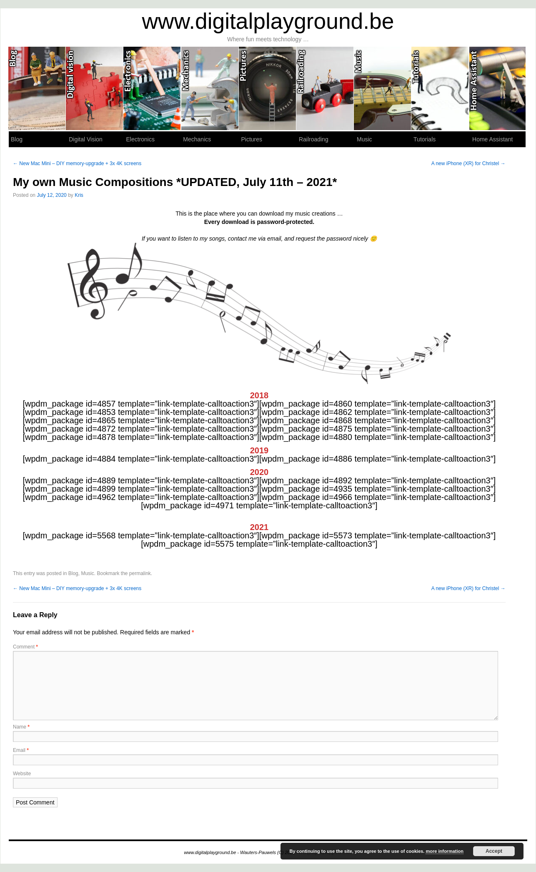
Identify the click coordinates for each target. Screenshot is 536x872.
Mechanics (210, 88)
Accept (494, 851)
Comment (25, 647)
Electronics (152, 88)
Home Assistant (497, 88)
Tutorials (440, 88)
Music (382, 88)
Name (21, 727)
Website (22, 774)
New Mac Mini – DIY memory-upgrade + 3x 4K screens (77, 163)
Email (21, 750)
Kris (79, 195)
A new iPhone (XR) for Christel (468, 163)
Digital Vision (94, 88)
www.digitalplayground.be (268, 21)
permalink (140, 573)
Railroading (325, 88)
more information (444, 851)
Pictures (267, 88)
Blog (37, 88)
